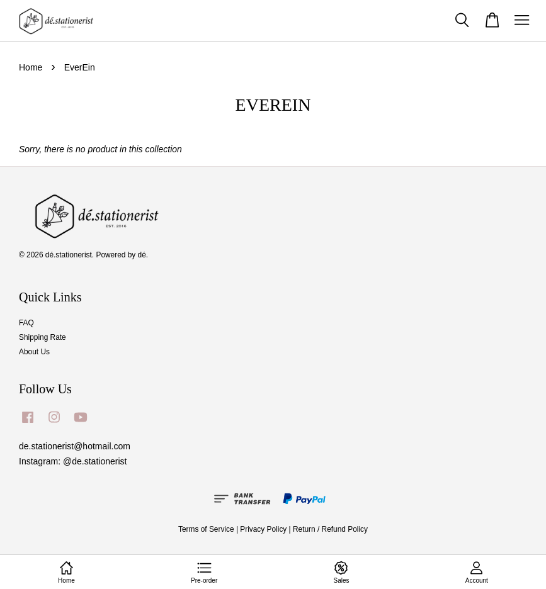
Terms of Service (206, 529)
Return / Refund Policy (330, 529)
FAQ (26, 322)
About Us (34, 351)
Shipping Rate (42, 337)
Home (30, 67)
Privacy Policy (263, 529)
